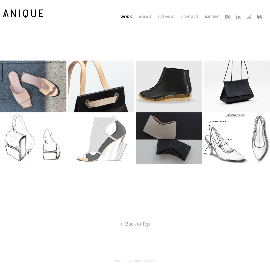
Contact (190, 17)
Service (166, 17)
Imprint (212, 17)
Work (126, 17)
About (145, 17)
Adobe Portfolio (144, 261)
